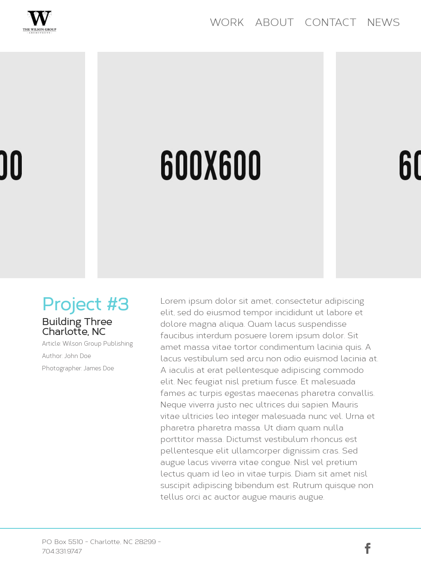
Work (227, 22)
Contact (330, 22)
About (274, 22)
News (383, 22)
